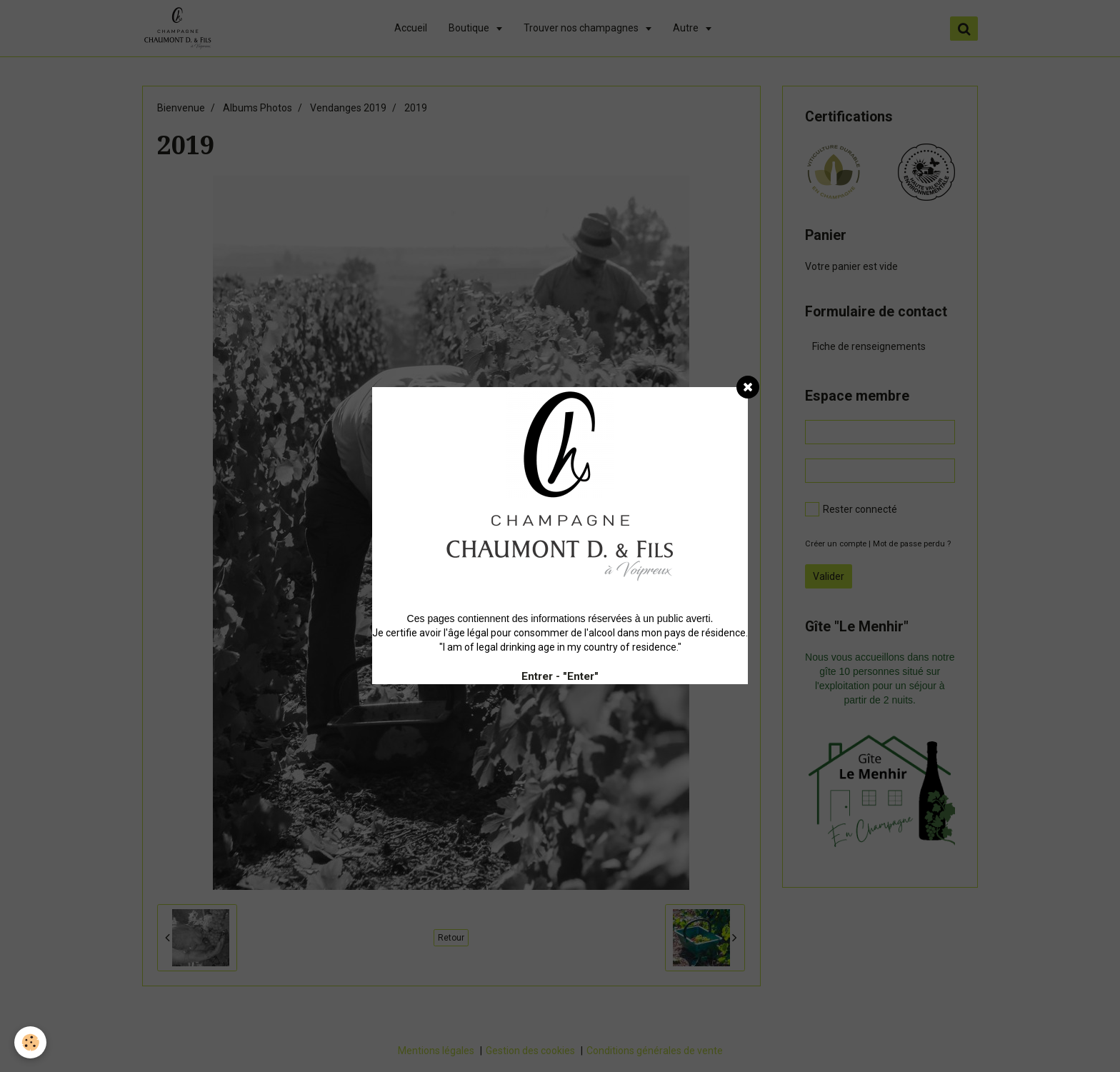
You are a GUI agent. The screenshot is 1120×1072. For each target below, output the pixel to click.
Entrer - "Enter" (560, 676)
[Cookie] (30, 1042)
